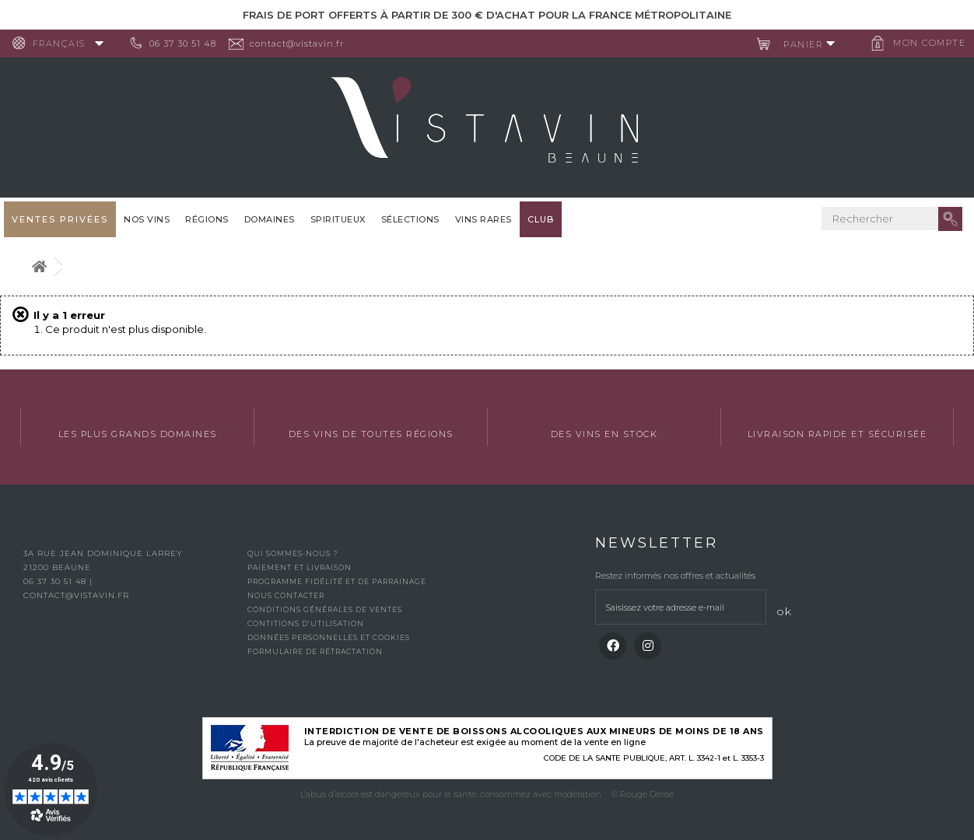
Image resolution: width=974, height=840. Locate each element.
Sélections (410, 219)
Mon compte (923, 42)
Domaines (269, 219)
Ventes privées (60, 219)
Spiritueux (338, 219)
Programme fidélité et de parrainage (336, 581)
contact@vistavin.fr (304, 43)
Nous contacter (285, 595)
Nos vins (147, 219)
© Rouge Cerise (642, 794)
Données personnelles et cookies (328, 637)
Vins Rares (483, 219)
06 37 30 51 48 (189, 43)
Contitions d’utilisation (305, 623)
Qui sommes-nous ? (292, 553)
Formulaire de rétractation (315, 651)
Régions (207, 219)
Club (540, 219)
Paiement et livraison (299, 567)
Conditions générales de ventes (324, 609)
